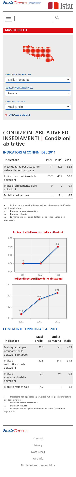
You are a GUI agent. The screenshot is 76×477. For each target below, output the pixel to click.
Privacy (38, 445)
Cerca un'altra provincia (19, 87)
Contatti (38, 438)
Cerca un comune (15, 101)
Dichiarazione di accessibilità (38, 465)
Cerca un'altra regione (18, 74)
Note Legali (38, 452)
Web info (38, 458)
